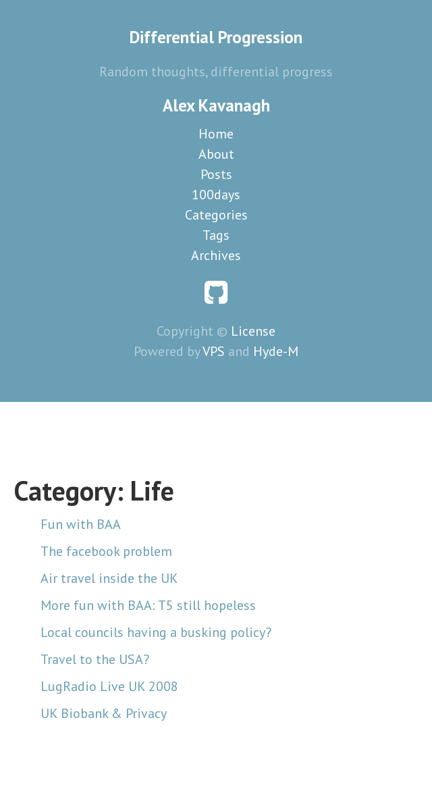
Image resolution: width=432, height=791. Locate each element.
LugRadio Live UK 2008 (109, 686)
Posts (216, 174)
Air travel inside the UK (109, 578)
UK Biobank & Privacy (103, 713)
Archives (216, 255)
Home (216, 134)
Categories (216, 215)
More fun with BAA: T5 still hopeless (148, 605)
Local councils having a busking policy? (155, 632)
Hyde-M (275, 351)
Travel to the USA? (94, 659)
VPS (213, 351)
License (253, 331)
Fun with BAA (80, 524)
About (216, 154)
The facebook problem (106, 551)
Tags (216, 235)
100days (216, 194)
